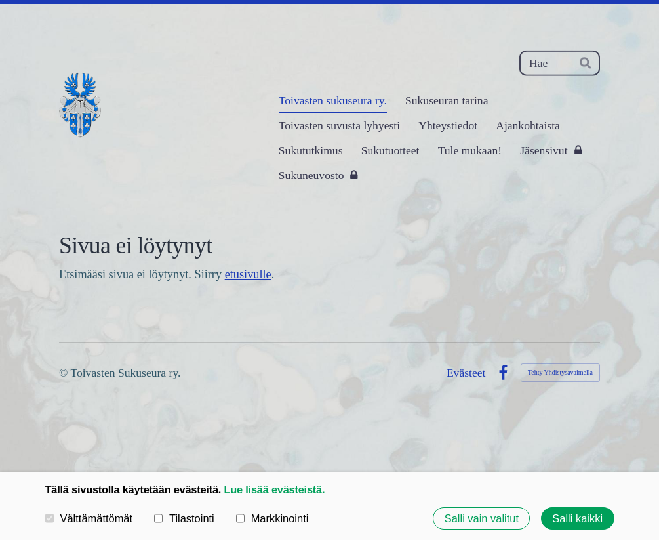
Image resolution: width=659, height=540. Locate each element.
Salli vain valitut (482, 518)
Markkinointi (272, 518)
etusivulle (248, 274)
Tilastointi (184, 518)
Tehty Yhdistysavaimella (560, 372)
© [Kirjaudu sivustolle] (64, 372)
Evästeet (466, 373)
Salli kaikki (577, 518)
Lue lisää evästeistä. (274, 489)
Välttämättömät (89, 518)
